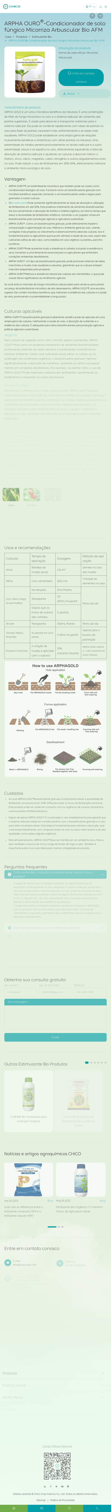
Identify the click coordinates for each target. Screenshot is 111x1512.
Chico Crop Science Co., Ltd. (49, 1494)
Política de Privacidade (62, 1500)
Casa (8, 37)
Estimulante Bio (42, 37)
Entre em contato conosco (81, 77)
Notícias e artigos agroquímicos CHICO (42, 1153)
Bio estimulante (19, 203)
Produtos (21, 37)
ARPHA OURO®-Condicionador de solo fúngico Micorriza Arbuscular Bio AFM (56, 40)
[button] (87, 1063)
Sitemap (41, 1500)
